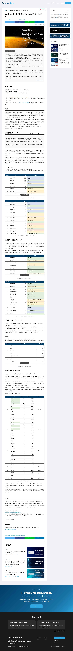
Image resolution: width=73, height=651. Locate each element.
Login (68, 3)
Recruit (45, 638)
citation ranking (7, 19)
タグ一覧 (68, 10)
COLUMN (8, 10)
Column (39, 637)
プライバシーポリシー (15, 646)
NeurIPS (6, 576)
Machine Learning (59, 17)
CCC (58, 14)
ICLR (6, 554)
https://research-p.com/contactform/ (10, 529)
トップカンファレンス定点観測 (13, 554)
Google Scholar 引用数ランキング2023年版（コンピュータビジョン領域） (23, 97)
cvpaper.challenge (53, 14)
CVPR (63, 14)
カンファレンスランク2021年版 (23, 102)
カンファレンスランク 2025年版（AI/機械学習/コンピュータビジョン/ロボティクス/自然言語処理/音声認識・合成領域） (15, 563)
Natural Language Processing (20, 19)
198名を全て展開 (25, 194)
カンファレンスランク (8, 566)
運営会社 (9, 646)
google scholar (13, 19)
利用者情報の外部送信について (24, 646)
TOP (5, 10)
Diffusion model (65, 17)
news (60, 14)
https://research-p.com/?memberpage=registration (12, 512)
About (45, 637)
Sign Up (36, 606)
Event (38, 638)
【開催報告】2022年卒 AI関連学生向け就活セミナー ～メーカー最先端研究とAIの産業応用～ (63, 59)
